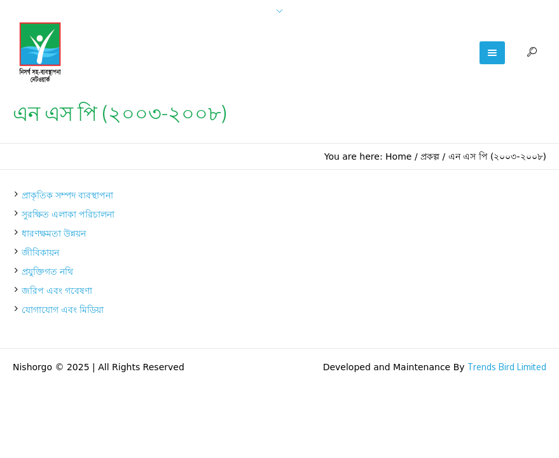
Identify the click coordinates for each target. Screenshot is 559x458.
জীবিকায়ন (40, 252)
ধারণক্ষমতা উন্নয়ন (54, 233)
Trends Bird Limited (506, 366)
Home (398, 156)
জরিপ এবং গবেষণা (57, 290)
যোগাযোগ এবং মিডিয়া (63, 309)
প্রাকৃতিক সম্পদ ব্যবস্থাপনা (67, 195)
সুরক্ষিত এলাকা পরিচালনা (68, 214)
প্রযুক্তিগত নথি (47, 271)
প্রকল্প (429, 156)
